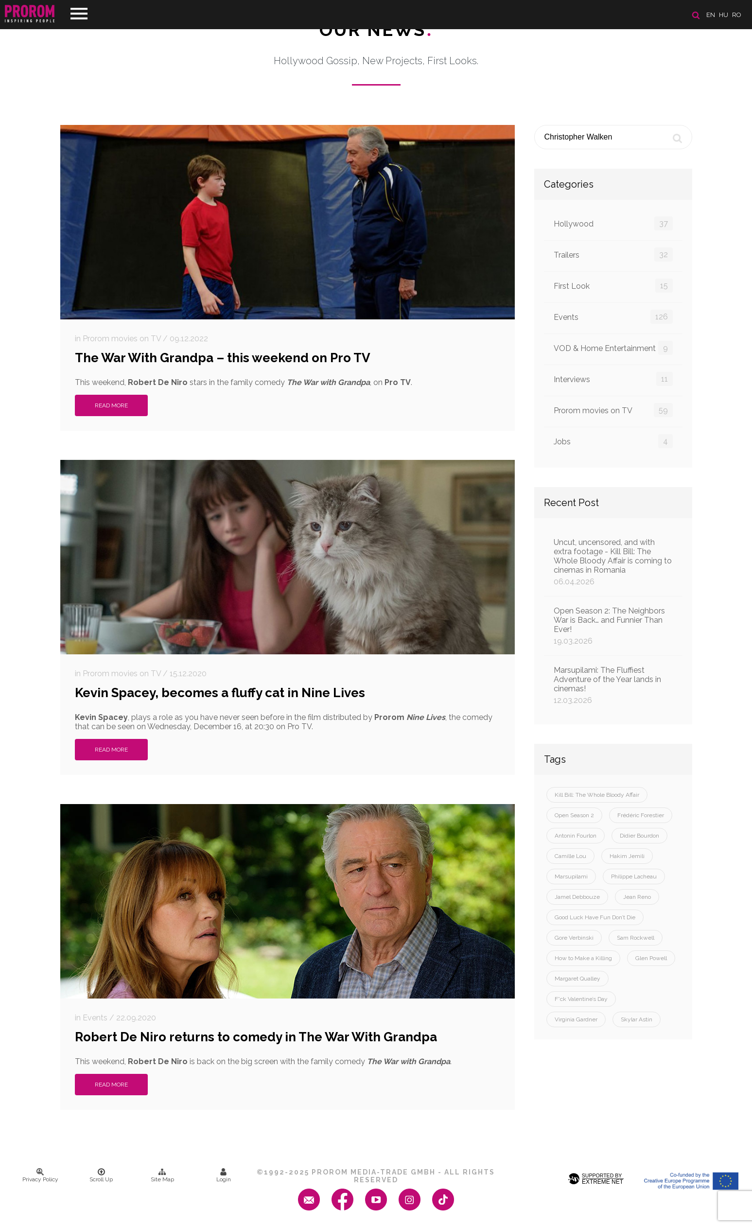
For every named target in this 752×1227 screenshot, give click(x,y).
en (710, 14)
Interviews (613, 379)
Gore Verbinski (574, 937)
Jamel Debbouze (577, 897)
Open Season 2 (574, 815)
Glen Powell (651, 958)
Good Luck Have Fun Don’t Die (595, 917)
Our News (376, 29)
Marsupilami (571, 876)
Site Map (162, 1175)
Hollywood (613, 223)
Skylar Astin (636, 1019)
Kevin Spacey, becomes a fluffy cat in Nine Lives (220, 692)
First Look (613, 286)
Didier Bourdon (639, 835)
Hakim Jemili (627, 856)
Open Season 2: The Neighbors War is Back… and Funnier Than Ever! (613, 626)
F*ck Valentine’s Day (581, 999)
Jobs (613, 441)
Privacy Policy (40, 1175)
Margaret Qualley (577, 978)
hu (723, 14)
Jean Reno (637, 897)
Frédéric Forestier (640, 815)
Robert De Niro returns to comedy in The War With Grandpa (256, 1037)
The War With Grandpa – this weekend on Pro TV (222, 358)
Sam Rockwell (635, 937)
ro (736, 14)
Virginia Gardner (576, 1019)
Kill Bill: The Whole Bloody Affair (597, 794)
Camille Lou (570, 856)
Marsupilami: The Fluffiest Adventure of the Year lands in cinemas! (613, 685)
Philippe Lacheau (634, 876)
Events (613, 317)
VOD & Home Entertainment (613, 348)
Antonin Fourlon (575, 835)
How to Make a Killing (583, 958)
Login (223, 1175)
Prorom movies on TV (613, 410)
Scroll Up (101, 1175)
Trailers (613, 254)
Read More (111, 405)
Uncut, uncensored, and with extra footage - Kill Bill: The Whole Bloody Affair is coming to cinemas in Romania (613, 562)
